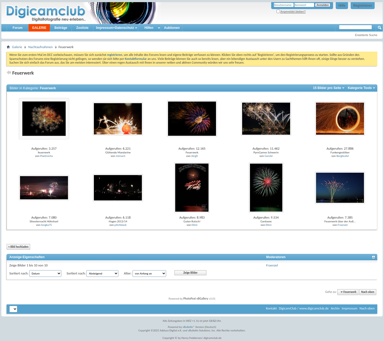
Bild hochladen (18, 247)
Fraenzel (342, 225)
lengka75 (46, 225)
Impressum (349, 308)
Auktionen (172, 28)
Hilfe (341, 5)
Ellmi (195, 225)
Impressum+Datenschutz (115, 28)
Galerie (17, 47)
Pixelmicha (46, 156)
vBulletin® (189, 327)
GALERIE (39, 28)
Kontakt (271, 308)
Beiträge (60, 28)
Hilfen (149, 28)
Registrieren (362, 5)
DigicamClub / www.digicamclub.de (304, 308)
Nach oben (367, 292)
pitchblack (120, 225)
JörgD (194, 156)
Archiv (335, 308)
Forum (17, 28)
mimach (120, 156)
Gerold (269, 156)
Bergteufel (343, 156)
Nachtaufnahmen (40, 47)
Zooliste (82, 28)
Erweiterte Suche (366, 35)
